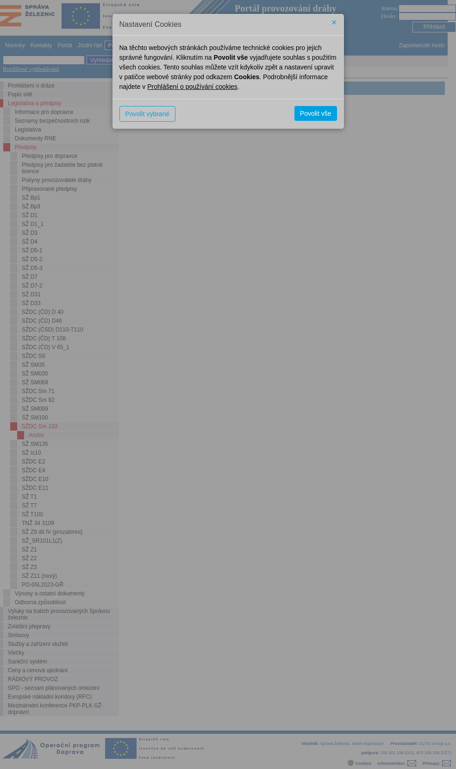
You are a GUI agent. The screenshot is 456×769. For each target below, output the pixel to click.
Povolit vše (315, 113)
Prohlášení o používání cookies (192, 86)
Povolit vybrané (147, 114)
